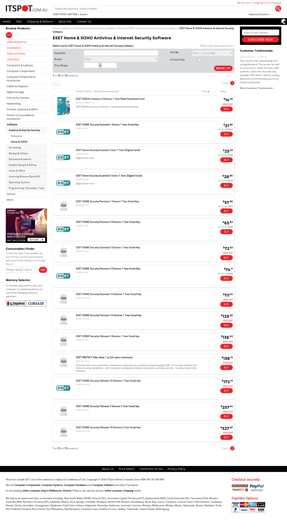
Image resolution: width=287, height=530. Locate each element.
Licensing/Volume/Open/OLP (24, 176)
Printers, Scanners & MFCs (22, 109)
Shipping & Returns (40, 21)
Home (7, 21)
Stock (223, 91)
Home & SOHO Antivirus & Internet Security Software (147, 28)
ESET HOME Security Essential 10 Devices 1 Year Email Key (108, 294)
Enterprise (16, 136)
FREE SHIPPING (16, 53)
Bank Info (65, 21)
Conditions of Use (151, 469)
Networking (14, 103)
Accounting (15, 147)
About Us (108, 469)
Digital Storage (15, 92)
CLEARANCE (14, 48)
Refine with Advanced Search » (217, 45)
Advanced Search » (259, 14)
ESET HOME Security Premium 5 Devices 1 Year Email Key (108, 268)
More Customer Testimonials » (257, 88)
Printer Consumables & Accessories (20, 116)
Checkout (276, 2)
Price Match (127, 469)
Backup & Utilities (18, 153)
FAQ (19, 21)
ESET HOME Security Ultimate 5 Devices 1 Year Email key (107, 336)
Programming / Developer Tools (26, 188)
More (10, 199)
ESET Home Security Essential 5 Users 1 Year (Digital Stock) (109, 175)
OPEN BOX (13, 59)
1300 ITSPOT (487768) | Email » (70, 14)
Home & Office (17, 170)
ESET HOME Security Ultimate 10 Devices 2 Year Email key (108, 427)
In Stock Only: (185, 59)
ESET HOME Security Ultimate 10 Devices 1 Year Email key (108, 380)
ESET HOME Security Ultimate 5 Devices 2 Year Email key (107, 406)
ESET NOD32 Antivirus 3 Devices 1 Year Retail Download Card (110, 99)
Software (67, 28)
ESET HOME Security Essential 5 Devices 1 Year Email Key (108, 247)
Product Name (84, 91)
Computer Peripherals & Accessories (21, 78)
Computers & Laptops (20, 65)
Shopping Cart (260, 2)
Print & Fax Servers (18, 98)
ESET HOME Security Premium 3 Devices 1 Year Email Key (108, 222)
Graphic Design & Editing (22, 165)
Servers (11, 194)
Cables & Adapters (17, 86)
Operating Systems (19, 182)
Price (205, 91)
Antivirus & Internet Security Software (95, 28)
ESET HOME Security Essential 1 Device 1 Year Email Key (107, 124)
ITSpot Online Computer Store (123, 479)
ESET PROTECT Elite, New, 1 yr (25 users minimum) (104, 357)
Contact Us (84, 21)
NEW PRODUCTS (16, 42)
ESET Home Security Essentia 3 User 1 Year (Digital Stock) (108, 150)
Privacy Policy (176, 469)
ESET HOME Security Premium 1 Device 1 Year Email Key (107, 201)
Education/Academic (20, 159)
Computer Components (21, 71)
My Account (243, 2)
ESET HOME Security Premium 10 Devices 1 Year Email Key (109, 315)
